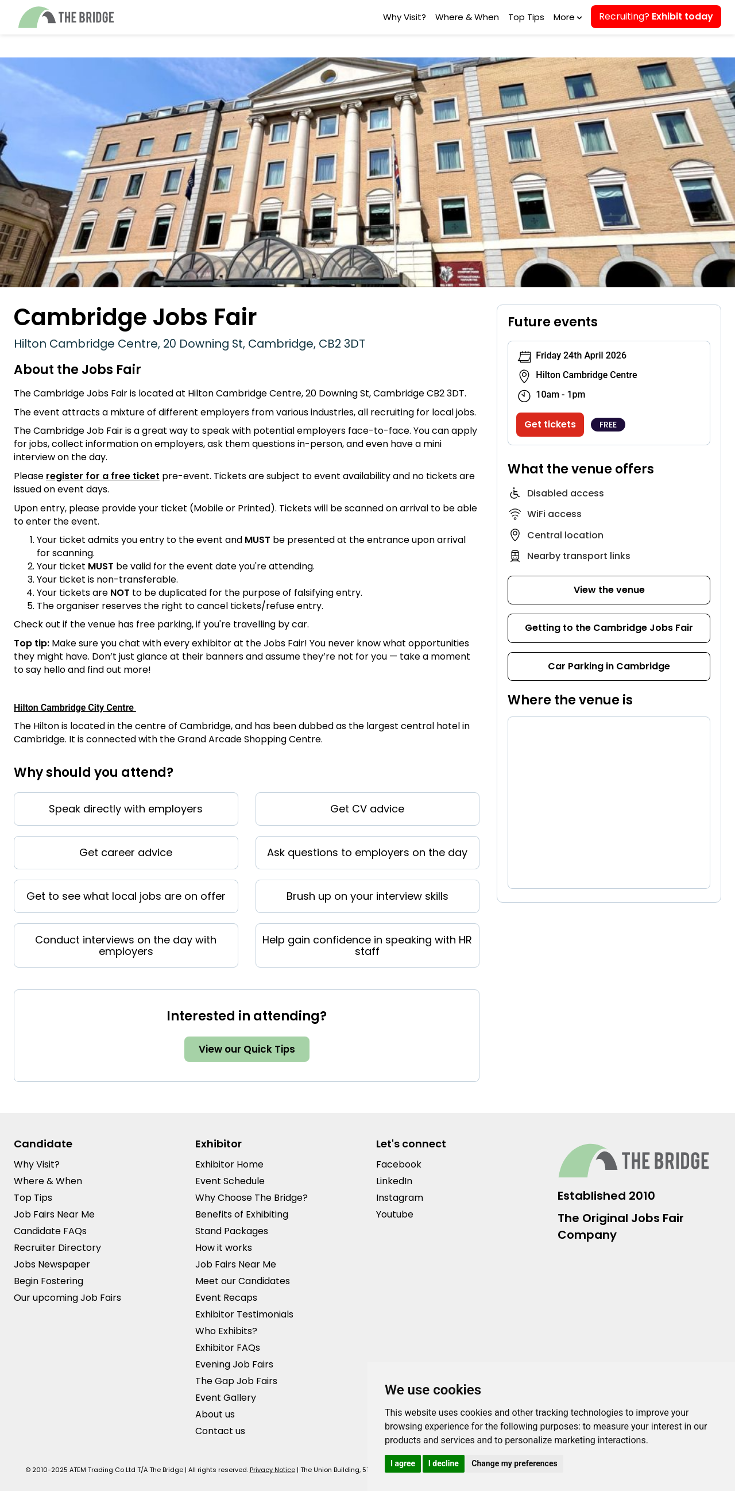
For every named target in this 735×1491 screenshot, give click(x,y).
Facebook (398, 1164)
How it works (223, 1247)
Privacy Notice (272, 1469)
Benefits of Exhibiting (241, 1214)
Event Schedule (230, 1181)
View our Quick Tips (247, 1049)
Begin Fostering (48, 1281)
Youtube (394, 1214)
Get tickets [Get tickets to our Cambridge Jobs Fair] (550, 424)
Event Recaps (226, 1297)
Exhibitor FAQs (227, 1347)
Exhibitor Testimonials (244, 1314)
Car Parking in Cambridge (609, 666)
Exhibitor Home (229, 1164)
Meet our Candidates (242, 1281)
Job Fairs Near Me (54, 1214)
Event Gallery (225, 1397)
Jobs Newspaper (52, 1264)
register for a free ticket (103, 476)
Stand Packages (231, 1231)
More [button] (566, 17)
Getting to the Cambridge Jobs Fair (609, 627)
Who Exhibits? (226, 1331)
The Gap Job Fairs (236, 1381)
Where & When (467, 17)
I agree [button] (402, 1463)
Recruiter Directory (57, 1247)
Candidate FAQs (50, 1231)
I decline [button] (443, 1463)
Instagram (399, 1197)
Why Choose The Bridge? (251, 1197)
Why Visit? (404, 17)
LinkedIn (394, 1181)
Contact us (220, 1431)
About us (215, 1414)
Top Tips (526, 17)
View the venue (609, 589)
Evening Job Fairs (234, 1364)
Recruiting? (656, 16)
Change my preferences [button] (514, 1463)
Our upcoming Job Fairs (67, 1297)
